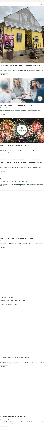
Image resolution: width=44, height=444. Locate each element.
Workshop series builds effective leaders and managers (16, 95)
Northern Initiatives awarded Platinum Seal (12, 348)
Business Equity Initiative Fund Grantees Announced (15, 307)
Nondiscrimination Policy (22, 374)
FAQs (11, 393)
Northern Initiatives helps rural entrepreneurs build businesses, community (21, 156)
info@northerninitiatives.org (32, 387)
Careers (11, 391)
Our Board (11, 389)
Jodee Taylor (3, 67)
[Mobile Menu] (41, 4)
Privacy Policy (22, 372)
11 (40, 363)
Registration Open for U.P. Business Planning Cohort (15, 277)
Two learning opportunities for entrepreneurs (13, 186)
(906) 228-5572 (33, 391)
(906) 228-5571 (34, 389)
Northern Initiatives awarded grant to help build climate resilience (19, 216)
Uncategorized (17, 67)
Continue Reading (4, 74)
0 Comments (24, 67)
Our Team (11, 387)
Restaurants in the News (7, 246)
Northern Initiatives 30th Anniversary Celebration (14, 125)
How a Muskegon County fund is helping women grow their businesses (20, 65)
